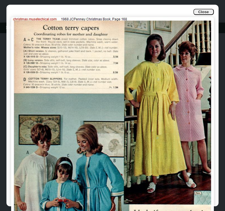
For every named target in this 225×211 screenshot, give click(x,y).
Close (203, 12)
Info (9, 27)
